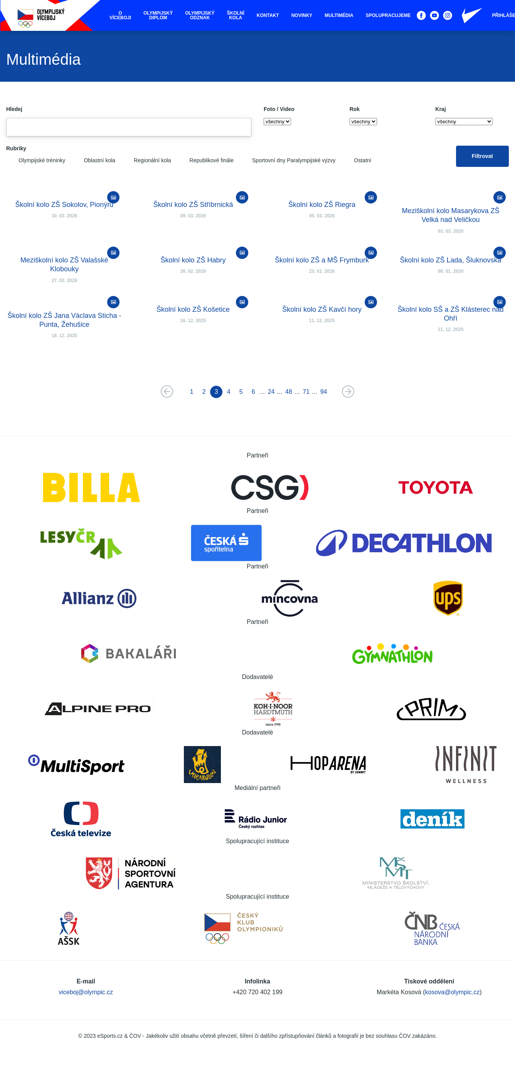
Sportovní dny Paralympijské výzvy (287, 160)
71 (306, 391)
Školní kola (235, 15)
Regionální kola (146, 160)
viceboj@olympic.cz (86, 992)
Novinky (302, 15)
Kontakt (268, 15)
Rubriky (16, 148)
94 (323, 391)
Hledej (14, 109)
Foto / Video (279, 109)
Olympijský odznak (199, 15)
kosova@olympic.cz (452, 992)
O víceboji (120, 15)
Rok (355, 109)
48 (288, 391)
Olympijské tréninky (35, 160)
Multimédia (339, 15)
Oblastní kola (93, 160)
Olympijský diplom (158, 15)
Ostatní (356, 160)
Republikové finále (205, 160)
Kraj (440, 109)
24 (271, 391)
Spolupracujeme (388, 15)
